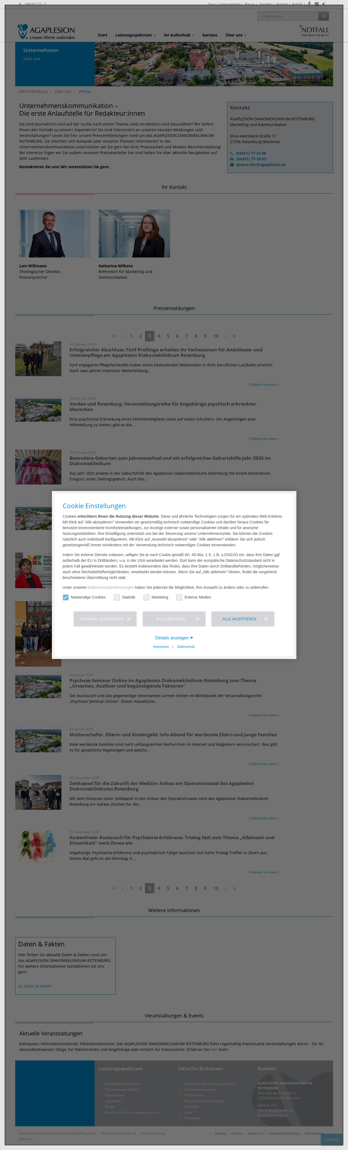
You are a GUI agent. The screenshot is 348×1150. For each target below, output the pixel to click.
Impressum (161, 647)
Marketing (155, 597)
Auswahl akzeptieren (101, 618)
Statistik (124, 597)
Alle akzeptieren (239, 618)
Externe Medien (193, 597)
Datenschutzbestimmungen (111, 587)
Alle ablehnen (170, 618)
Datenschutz (186, 647)
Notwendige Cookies (84, 597)
